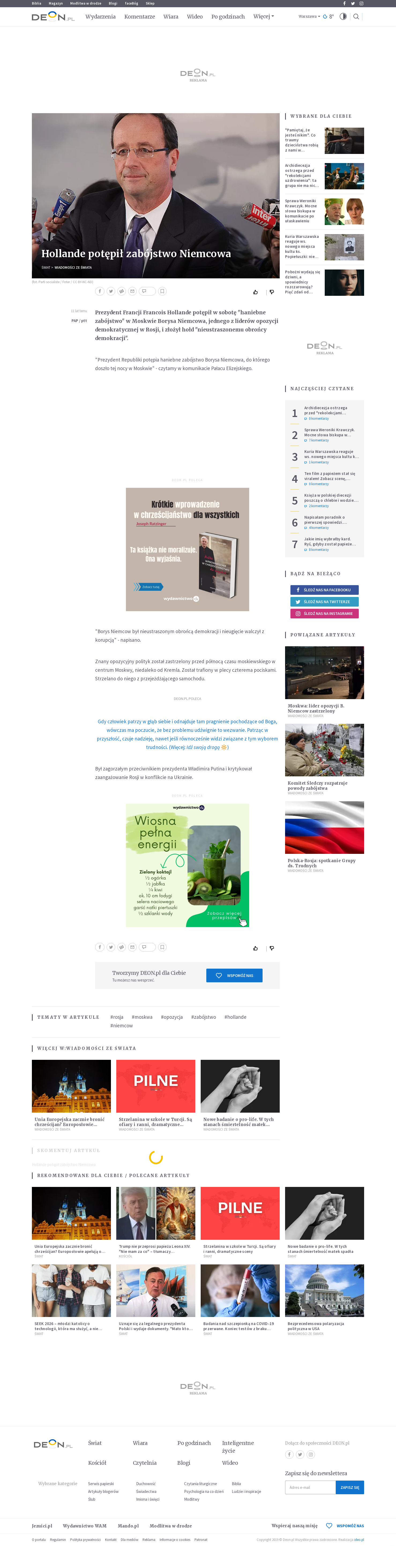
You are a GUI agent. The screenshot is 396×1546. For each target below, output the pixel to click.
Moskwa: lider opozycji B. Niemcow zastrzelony (316, 708)
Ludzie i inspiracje (246, 1491)
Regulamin (58, 1539)
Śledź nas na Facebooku (323, 589)
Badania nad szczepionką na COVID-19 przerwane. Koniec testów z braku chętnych (238, 1328)
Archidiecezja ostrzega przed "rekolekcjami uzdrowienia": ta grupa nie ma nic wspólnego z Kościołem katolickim (300, 183)
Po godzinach (228, 16)
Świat (46, 267)
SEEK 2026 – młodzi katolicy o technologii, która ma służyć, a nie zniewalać (66, 1328)
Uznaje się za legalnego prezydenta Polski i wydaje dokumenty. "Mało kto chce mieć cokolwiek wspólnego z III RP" (154, 1331)
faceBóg (131, 3)
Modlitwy (191, 1499)
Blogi (113, 3)
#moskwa (142, 1017)
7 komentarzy (316, 440)
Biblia (36, 3)
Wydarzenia (100, 16)
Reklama (149, 1539)
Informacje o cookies (175, 1539)
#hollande (235, 1017)
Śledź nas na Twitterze (322, 601)
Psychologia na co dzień (204, 1491)
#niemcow (121, 1025)
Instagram (361, 3)
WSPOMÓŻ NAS (345, 1525)
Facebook (344, 3)
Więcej (261, 16)
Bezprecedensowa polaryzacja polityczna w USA (316, 1326)
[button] (343, 16)
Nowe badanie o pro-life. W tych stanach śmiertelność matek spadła (238, 1124)
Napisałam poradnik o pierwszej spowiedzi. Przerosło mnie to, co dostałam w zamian (324, 525)
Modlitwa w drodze (85, 3)
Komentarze (139, 16)
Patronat (201, 1539)
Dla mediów (129, 1539)
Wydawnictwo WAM (85, 1526)
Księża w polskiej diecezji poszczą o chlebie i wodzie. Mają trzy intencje (329, 500)
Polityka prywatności (85, 1539)
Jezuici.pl (42, 1526)
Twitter (353, 3)
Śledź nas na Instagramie (324, 613)
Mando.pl (128, 1526)
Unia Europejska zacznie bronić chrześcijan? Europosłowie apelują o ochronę (69, 1124)
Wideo (195, 16)
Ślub (91, 1499)
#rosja (116, 1017)
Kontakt (111, 1539)
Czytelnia (145, 1463)
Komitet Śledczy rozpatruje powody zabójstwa (318, 786)
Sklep (150, 3)
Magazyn (56, 3)
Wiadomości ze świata (73, 267)
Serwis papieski (101, 1483)
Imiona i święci (147, 1499)
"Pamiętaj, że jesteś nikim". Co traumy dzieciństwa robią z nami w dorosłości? (301, 142)
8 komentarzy (316, 550)
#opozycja (172, 1017)
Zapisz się (350, 1487)
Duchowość (146, 1483)
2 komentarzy (316, 506)
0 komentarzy (316, 418)
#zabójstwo (203, 1017)
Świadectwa (146, 1491)
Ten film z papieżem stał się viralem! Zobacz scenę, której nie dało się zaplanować (329, 481)
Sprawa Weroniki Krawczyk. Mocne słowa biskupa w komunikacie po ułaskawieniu (301, 210)
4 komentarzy (316, 528)
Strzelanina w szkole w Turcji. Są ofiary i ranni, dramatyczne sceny (155, 1124)
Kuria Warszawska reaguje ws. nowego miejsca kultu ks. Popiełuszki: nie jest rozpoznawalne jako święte (302, 254)
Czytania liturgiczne (200, 1483)
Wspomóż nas (234, 975)
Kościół (125, 1256)
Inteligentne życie (238, 1447)
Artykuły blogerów (103, 1491)
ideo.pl (359, 1539)
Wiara (170, 16)
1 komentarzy (316, 462)
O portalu (39, 1539)
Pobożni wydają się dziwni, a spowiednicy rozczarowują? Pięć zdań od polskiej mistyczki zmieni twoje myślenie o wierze (302, 289)
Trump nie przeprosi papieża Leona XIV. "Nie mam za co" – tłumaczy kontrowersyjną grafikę (154, 1251)
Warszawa (308, 16)
